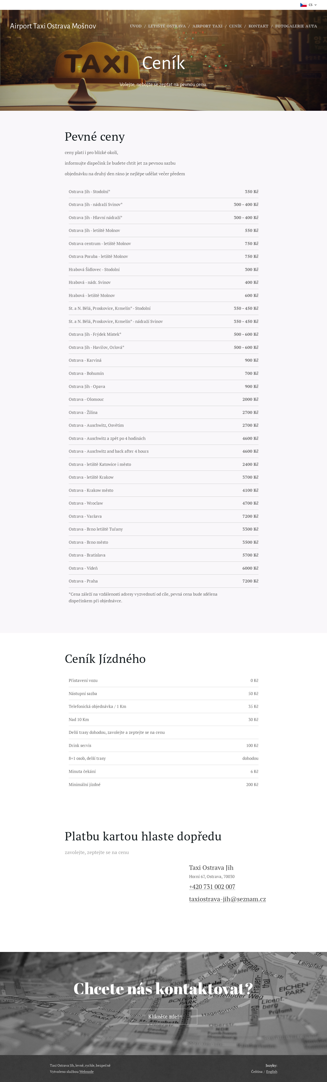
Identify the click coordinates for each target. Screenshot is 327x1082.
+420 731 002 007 (212, 886)
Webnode (86, 1071)
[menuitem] (162, 26)
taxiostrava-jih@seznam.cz (227, 899)
